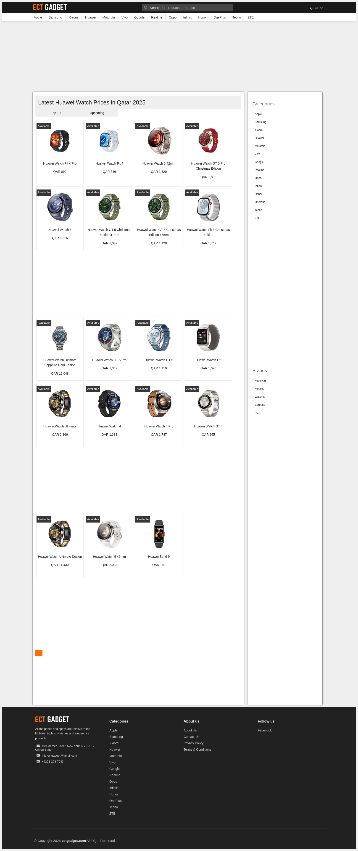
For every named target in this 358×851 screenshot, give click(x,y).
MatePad (260, 380)
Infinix (258, 186)
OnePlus (260, 202)
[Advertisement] (179, 58)
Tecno (258, 210)
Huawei (259, 138)
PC (257, 412)
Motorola (260, 146)
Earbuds (260, 404)
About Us (190, 730)
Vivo (257, 154)
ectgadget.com (74, 841)
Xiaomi (259, 130)
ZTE (257, 218)
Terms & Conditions (197, 749)
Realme (259, 170)
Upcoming (97, 113)
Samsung (260, 122)
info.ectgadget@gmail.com (59, 755)
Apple (258, 114)
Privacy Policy (193, 743)
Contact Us (191, 737)
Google (259, 162)
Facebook (265, 730)
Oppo (258, 178)
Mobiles (259, 388)
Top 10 (56, 113)
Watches (260, 396)
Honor (258, 194)
